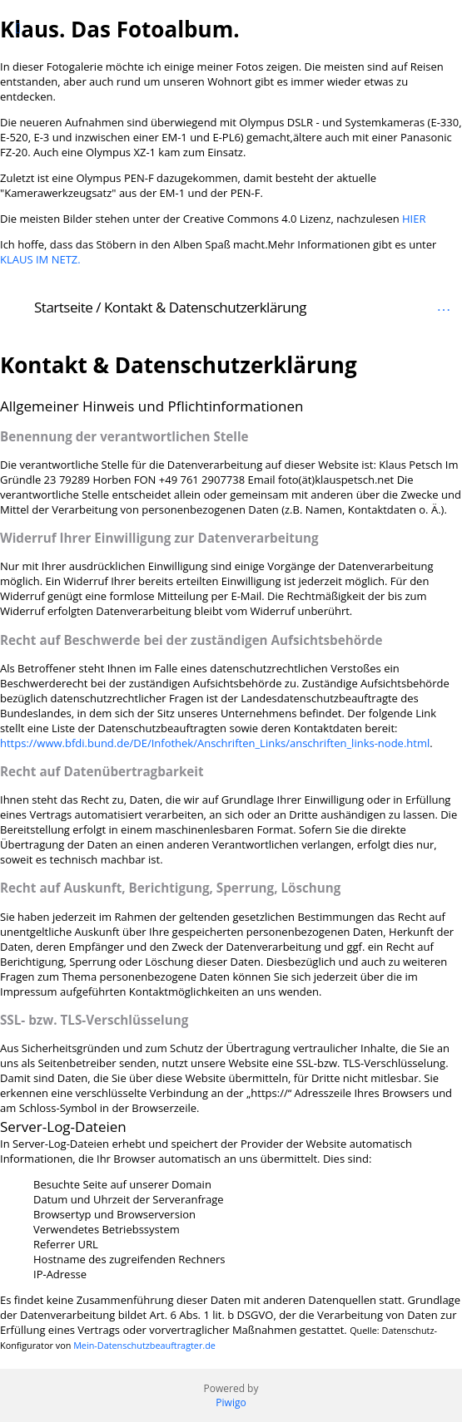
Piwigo (231, 1402)
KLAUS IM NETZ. (40, 259)
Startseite (63, 307)
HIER (413, 218)
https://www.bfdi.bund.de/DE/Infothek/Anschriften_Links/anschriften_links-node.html (215, 743)
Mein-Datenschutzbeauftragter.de (144, 1345)
